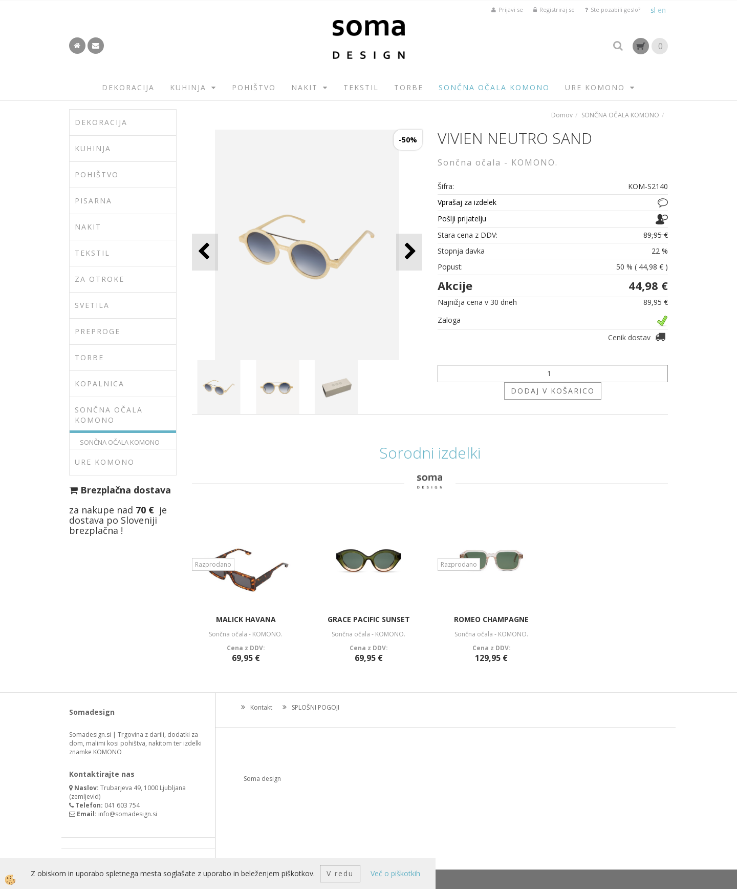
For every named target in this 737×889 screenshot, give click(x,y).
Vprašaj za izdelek (467, 202)
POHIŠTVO (254, 87)
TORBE (408, 87)
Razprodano (213, 564)
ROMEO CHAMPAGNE (491, 619)
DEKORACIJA (128, 87)
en (662, 10)
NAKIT (304, 87)
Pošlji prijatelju (462, 218)
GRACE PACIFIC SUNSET (369, 619)
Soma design (262, 778)
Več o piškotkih (395, 873)
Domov (562, 115)
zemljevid (85, 796)
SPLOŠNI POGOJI (315, 707)
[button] (409, 252)
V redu (340, 873)
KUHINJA (188, 87)
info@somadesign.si (127, 814)
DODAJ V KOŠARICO (553, 391)
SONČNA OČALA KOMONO (494, 87)
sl (653, 10)
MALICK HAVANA (246, 619)
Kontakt (261, 707)
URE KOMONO (595, 87)
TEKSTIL (361, 87)
